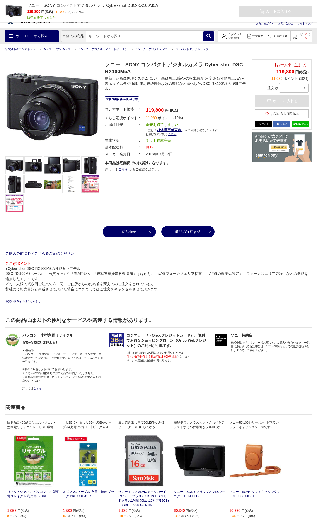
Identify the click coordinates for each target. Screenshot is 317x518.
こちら (172, 134)
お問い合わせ (285, 23)
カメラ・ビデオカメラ (56, 49)
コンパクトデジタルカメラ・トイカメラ (102, 49)
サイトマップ (305, 23)
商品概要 (129, 232)
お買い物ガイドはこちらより (23, 301)
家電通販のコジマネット (20, 49)
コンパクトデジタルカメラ (151, 49)
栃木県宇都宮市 (169, 130)
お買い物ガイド (264, 23)
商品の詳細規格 (188, 232)
